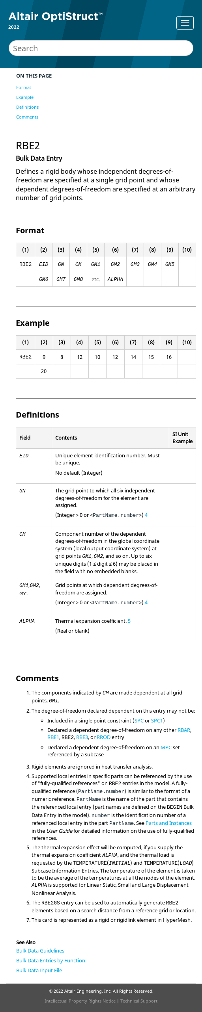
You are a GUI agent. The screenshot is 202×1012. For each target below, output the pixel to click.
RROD (103, 737)
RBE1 (53, 737)
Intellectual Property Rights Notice (80, 1001)
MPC (166, 747)
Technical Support (138, 1001)
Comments (27, 117)
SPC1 (157, 720)
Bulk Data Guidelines (40, 950)
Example (25, 97)
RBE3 (82, 737)
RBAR (184, 729)
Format (23, 87)
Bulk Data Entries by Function (50, 960)
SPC (139, 720)
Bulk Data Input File (39, 970)
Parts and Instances (169, 822)
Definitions (27, 107)
